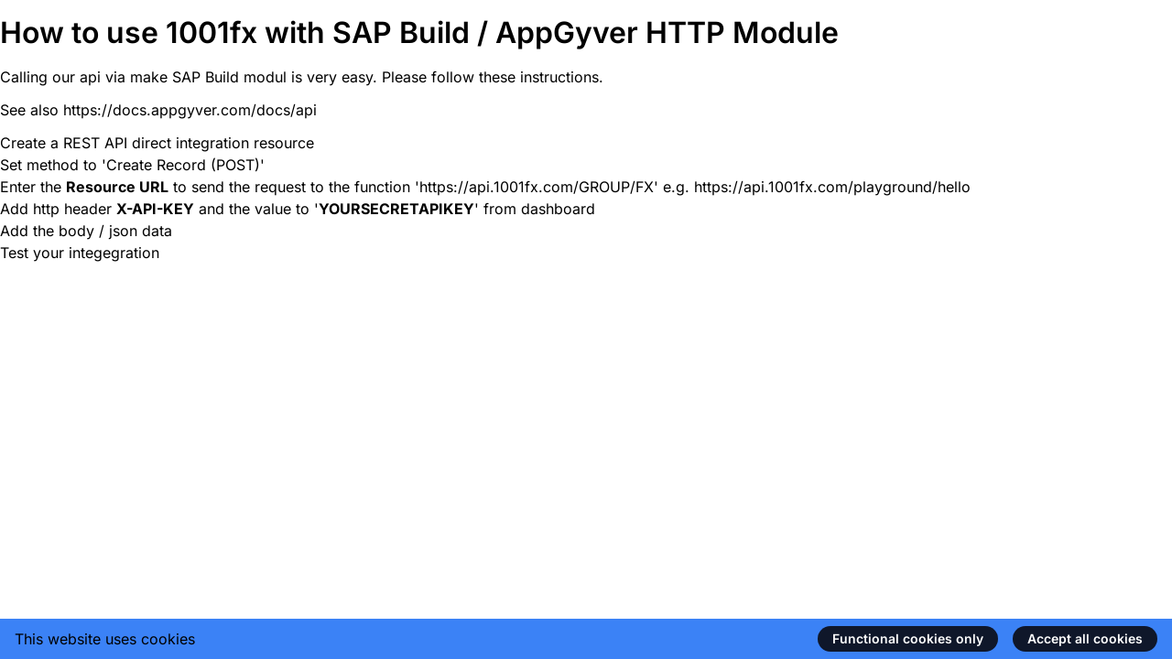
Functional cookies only (907, 638)
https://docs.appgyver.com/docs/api (190, 110)
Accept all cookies (1085, 638)
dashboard (558, 209)
